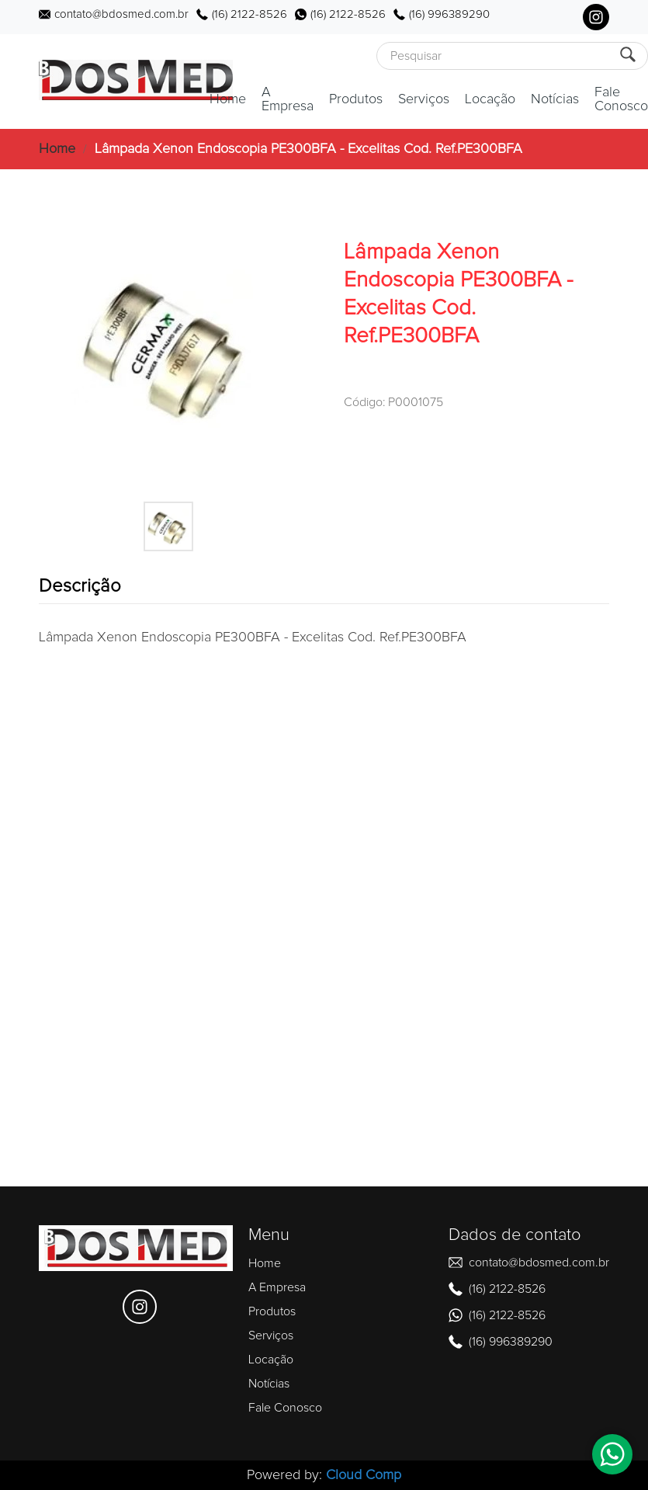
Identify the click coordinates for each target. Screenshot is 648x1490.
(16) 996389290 (449, 14)
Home (228, 99)
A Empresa (288, 99)
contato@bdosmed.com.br (121, 14)
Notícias (555, 99)
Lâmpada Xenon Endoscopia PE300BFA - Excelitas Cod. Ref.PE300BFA (308, 149)
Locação (490, 99)
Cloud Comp (363, 1475)
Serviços (423, 99)
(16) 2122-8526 (249, 14)
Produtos (356, 99)
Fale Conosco (621, 99)
